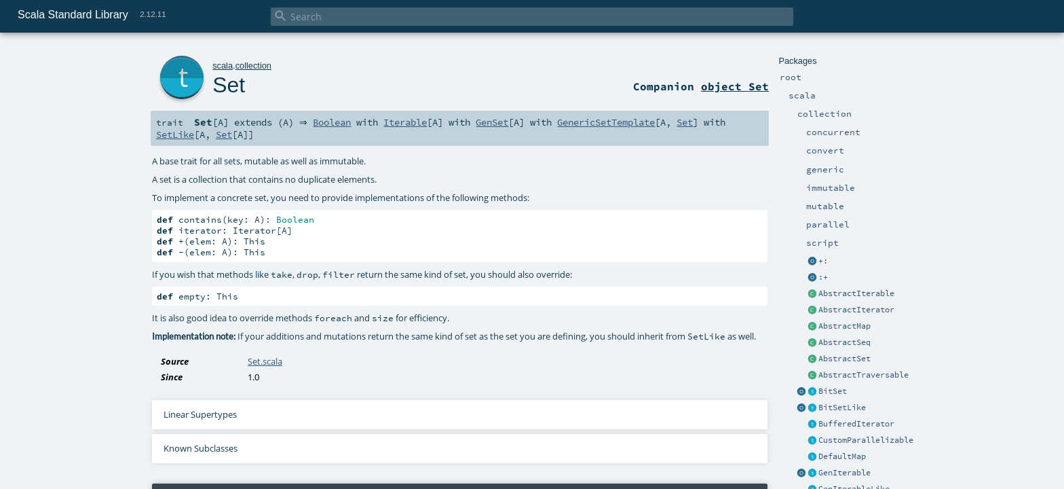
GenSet (496, 122)
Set (228, 85)
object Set (735, 86)
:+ (823, 277)
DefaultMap (842, 456)
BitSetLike (842, 407)
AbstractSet (844, 358)
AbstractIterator (856, 309)
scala (222, 65)
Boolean (336, 122)
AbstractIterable (856, 293)
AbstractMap (844, 326)
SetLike (175, 134)
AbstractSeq (844, 342)
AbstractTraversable (863, 375)
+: (823, 261)
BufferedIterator (856, 424)
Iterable (409, 122)
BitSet (832, 391)
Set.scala (265, 361)
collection (253, 65)
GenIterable (844, 472)
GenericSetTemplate (610, 122)
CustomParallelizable (865, 440)
